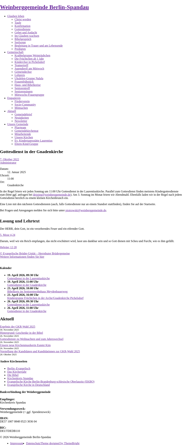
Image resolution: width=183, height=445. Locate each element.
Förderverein (22, 101)
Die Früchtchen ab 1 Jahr (29, 58)
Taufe (18, 22)
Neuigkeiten (22, 117)
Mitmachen (21, 107)
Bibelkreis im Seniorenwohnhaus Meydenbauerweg (37, 291)
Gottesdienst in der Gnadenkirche (26, 284)
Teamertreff (21, 65)
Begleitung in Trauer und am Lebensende (39, 45)
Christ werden (23, 19)
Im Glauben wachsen (27, 35)
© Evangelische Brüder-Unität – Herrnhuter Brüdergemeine (35, 253)
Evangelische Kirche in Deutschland (28, 384)
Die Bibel (13, 375)
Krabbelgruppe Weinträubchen (32, 55)
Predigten (20, 48)
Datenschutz (33, 443)
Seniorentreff (22, 88)
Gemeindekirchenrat (26, 130)
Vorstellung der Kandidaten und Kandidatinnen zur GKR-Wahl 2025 (40, 351)
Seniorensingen (24, 91)
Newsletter (21, 120)
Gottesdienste (22, 29)
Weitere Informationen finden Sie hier (22, 256)
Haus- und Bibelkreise (28, 84)
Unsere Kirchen (24, 137)
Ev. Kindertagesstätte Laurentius (33, 140)
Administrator (8, 162)
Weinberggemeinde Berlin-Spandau (44, 7)
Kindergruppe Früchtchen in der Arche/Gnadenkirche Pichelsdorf (45, 298)
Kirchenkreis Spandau (20, 378)
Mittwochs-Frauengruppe (29, 94)
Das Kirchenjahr (16, 371)
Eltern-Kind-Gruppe (26, 143)
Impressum (16, 443)
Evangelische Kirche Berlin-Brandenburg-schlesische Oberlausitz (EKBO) (51, 381)
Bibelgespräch (23, 39)
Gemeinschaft (15, 52)
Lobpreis (20, 75)
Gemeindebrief (23, 114)
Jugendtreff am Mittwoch (29, 68)
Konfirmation (22, 25)
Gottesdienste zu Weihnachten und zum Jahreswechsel (31, 339)
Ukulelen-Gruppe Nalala (29, 78)
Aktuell (11, 111)
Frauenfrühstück (24, 81)
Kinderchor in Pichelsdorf (30, 62)
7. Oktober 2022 (9, 159)
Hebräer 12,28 (8, 247)
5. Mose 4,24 (7, 234)
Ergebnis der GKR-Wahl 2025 (17, 326)
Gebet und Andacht (26, 32)
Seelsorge (20, 42)
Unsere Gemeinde (17, 124)
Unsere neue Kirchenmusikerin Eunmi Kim (25, 345)
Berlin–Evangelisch (18, 368)
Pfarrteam (20, 127)
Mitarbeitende (23, 134)
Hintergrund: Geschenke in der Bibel (21, 332)
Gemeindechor (23, 71)
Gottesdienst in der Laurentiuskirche (28, 278)
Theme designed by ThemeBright (59, 443)
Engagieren (14, 98)
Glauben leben (15, 16)
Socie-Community (25, 104)
